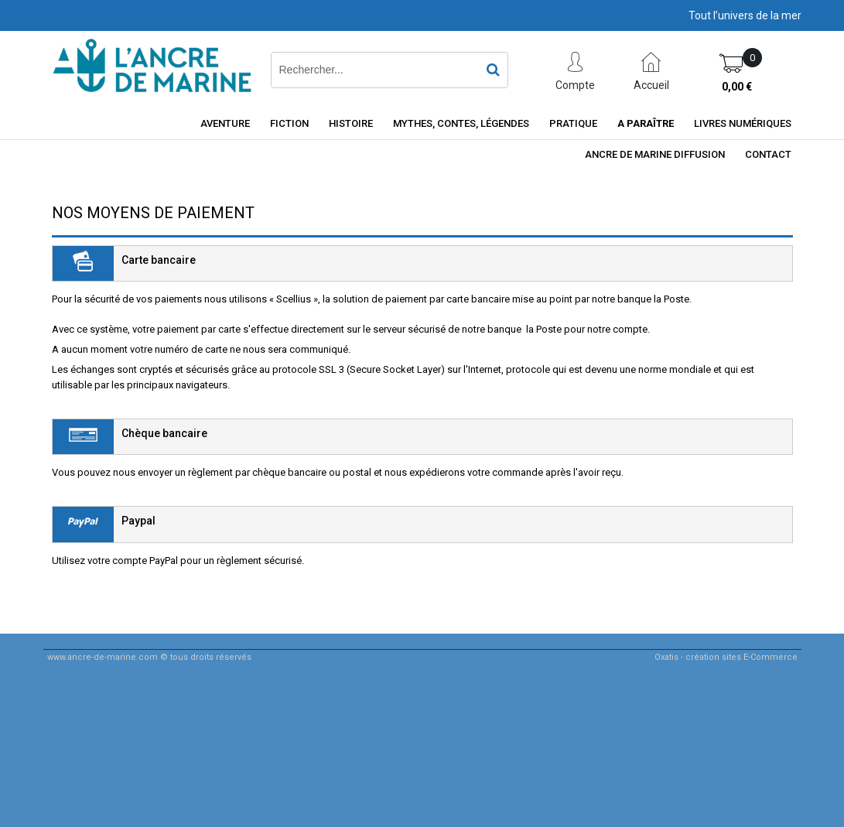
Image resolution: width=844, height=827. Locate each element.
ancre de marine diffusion (655, 154)
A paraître (645, 123)
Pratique (573, 123)
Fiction (289, 123)
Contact (768, 154)
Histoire (351, 123)
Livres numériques (742, 123)
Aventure (225, 123)
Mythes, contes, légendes (461, 123)
